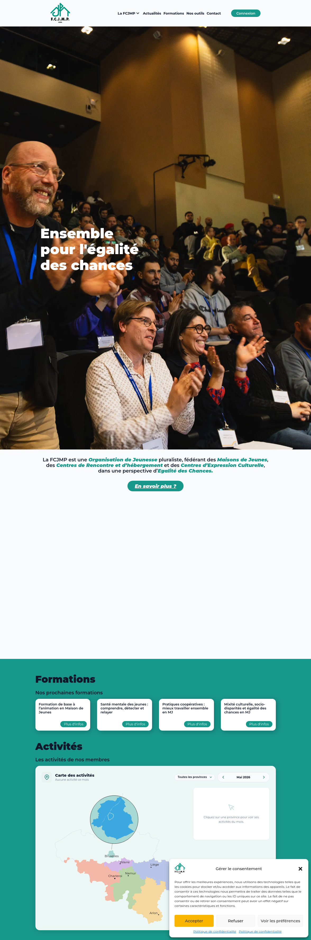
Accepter (194, 920)
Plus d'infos (73, 724)
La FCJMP (129, 13)
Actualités (152, 13)
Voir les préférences (280, 920)
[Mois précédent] (223, 777)
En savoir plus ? (155, 486)
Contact (214, 13)
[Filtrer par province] (194, 777)
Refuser (235, 920)
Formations (173, 13)
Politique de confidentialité (214, 931)
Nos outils (195, 13)
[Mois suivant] (264, 777)
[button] (300, 868)
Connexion (245, 13)
